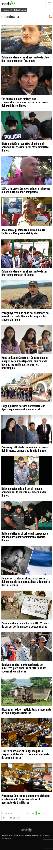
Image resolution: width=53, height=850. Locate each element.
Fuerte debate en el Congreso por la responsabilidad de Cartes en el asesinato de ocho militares (25, 754)
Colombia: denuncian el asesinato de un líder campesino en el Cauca (23, 273)
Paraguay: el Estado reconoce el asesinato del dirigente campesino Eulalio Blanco (25, 449)
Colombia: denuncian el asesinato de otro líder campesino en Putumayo (25, 59)
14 (33, 813)
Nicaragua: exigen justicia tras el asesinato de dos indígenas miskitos (26, 711)
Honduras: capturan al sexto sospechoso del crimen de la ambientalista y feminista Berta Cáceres (25, 581)
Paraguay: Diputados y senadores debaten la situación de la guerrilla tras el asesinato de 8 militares (25, 798)
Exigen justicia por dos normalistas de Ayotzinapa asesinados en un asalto (23, 407)
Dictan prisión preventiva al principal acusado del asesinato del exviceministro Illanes (25, 146)
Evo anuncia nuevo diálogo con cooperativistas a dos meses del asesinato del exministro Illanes (25, 102)
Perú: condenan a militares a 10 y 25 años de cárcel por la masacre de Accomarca (25, 625)
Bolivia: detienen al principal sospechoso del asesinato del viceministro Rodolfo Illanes (24, 536)
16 (44, 813)
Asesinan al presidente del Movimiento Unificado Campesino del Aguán (23, 231)
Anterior (7, 813)
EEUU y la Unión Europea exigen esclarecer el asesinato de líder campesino (25, 190)
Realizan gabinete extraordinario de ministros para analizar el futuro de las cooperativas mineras (23, 667)
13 (27, 813)
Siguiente (13, 818)
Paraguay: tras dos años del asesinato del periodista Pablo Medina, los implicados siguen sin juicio (25, 316)
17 (4, 818)
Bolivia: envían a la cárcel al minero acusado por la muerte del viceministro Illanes (23, 491)
